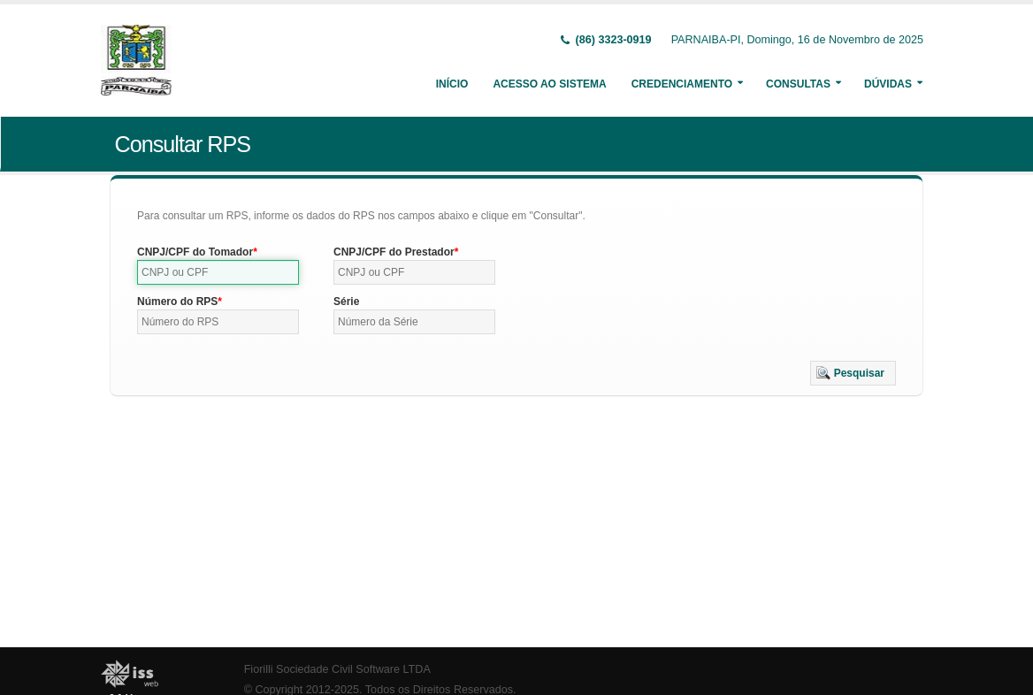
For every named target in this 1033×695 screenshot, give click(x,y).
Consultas (798, 84)
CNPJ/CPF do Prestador (394, 252)
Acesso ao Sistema (549, 84)
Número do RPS (177, 301)
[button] (853, 373)
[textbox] (218, 272)
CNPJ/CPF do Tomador (195, 252)
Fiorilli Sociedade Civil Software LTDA (337, 669)
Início (452, 84)
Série (346, 301)
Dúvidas (888, 84)
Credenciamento (681, 84)
